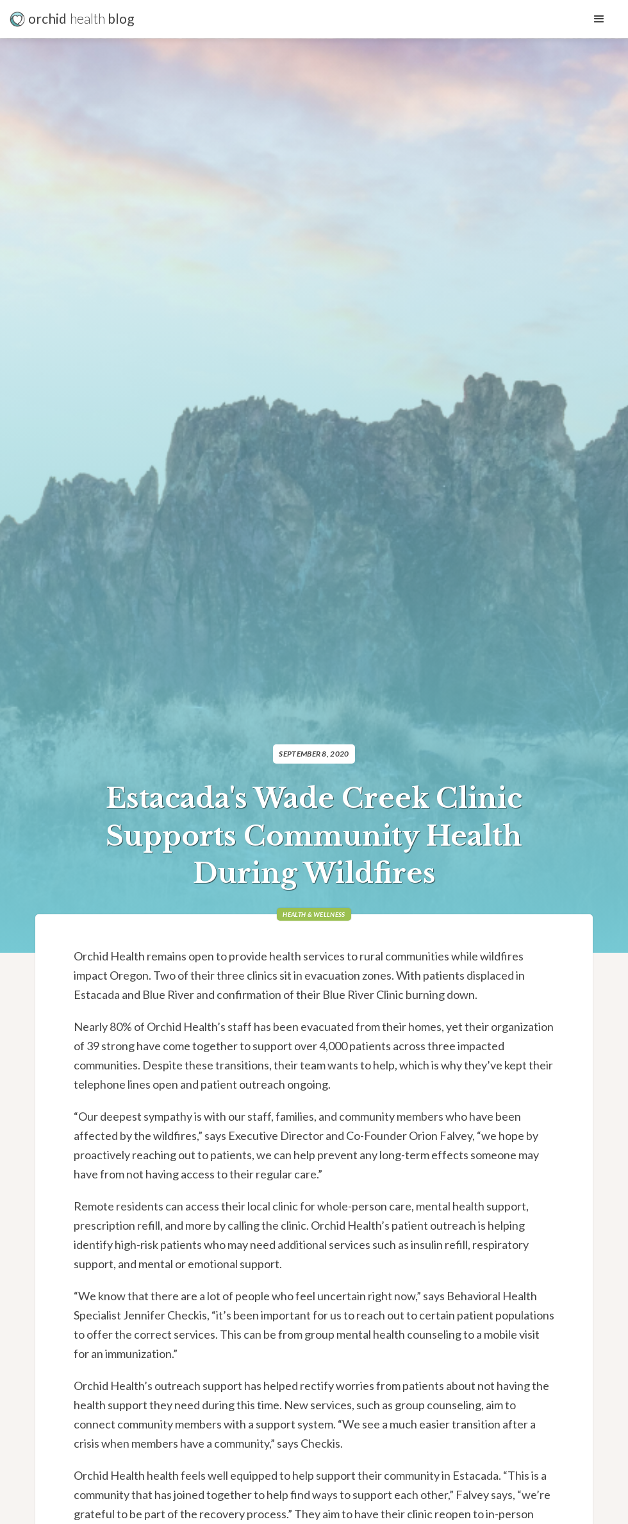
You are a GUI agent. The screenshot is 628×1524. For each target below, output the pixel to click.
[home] (74, 19)
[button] (599, 19)
